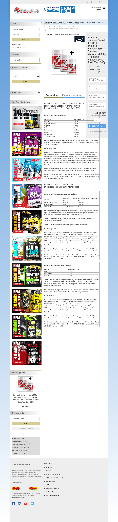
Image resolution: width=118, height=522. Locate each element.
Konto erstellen (16, 44)
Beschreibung (52, 95)
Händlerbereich (51, 481)
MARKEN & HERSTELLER (20, 447)
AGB (47, 485)
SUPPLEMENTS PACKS (19, 450)
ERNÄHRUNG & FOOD (19, 441)
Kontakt (48, 471)
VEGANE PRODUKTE (19, 453)
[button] (103, 120)
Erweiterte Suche (26, 428)
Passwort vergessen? (18, 47)
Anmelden (26, 39)
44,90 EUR (26, 406)
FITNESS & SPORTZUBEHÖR (21, 444)
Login (93, 2)
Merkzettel (102, 2)
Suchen (26, 423)
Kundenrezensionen (71, 95)
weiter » (49, 34)
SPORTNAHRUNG (18, 438)
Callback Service (51, 492)
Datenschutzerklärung (53, 488)
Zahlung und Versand (53, 474)
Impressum (49, 467)
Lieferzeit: (91, 70)
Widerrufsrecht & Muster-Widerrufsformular (59, 478)
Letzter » (57, 34)
